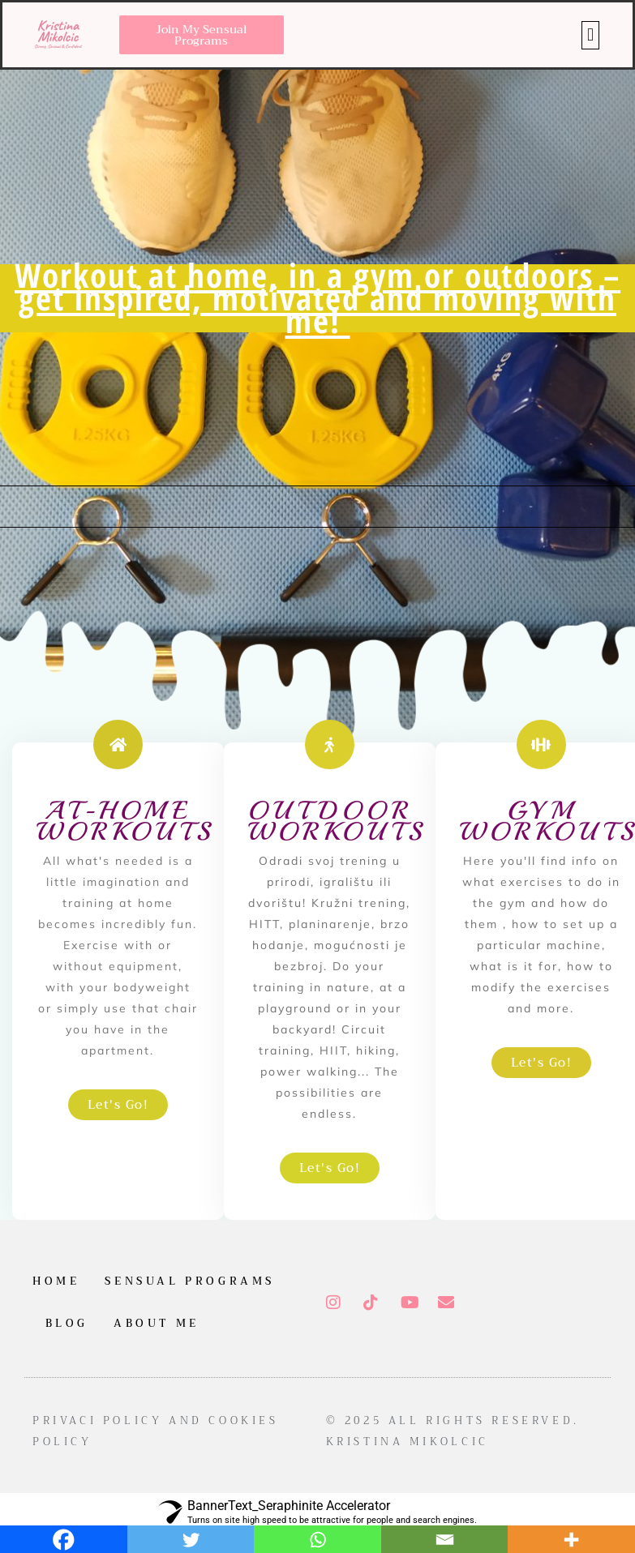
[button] (590, 35)
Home (55, 1281)
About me (157, 1323)
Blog (66, 1323)
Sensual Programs (190, 1281)
